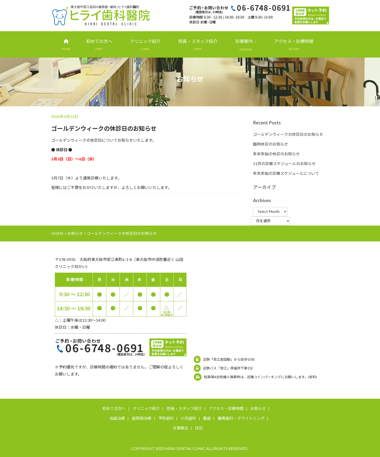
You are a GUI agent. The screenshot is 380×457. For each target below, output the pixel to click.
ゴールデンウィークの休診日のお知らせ (288, 134)
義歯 (207, 418)
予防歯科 (166, 418)
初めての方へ (99, 41)
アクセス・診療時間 (293, 41)
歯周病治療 (141, 418)
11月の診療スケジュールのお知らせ (284, 163)
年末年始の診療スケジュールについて (286, 173)
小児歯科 (188, 418)
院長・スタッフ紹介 (198, 41)
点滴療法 (180, 428)
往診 (199, 428)
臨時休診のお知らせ (270, 144)
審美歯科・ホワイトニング (241, 418)
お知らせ (258, 408)
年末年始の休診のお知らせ (276, 153)
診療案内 (244, 41)
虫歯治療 (117, 418)
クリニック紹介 (145, 41)
